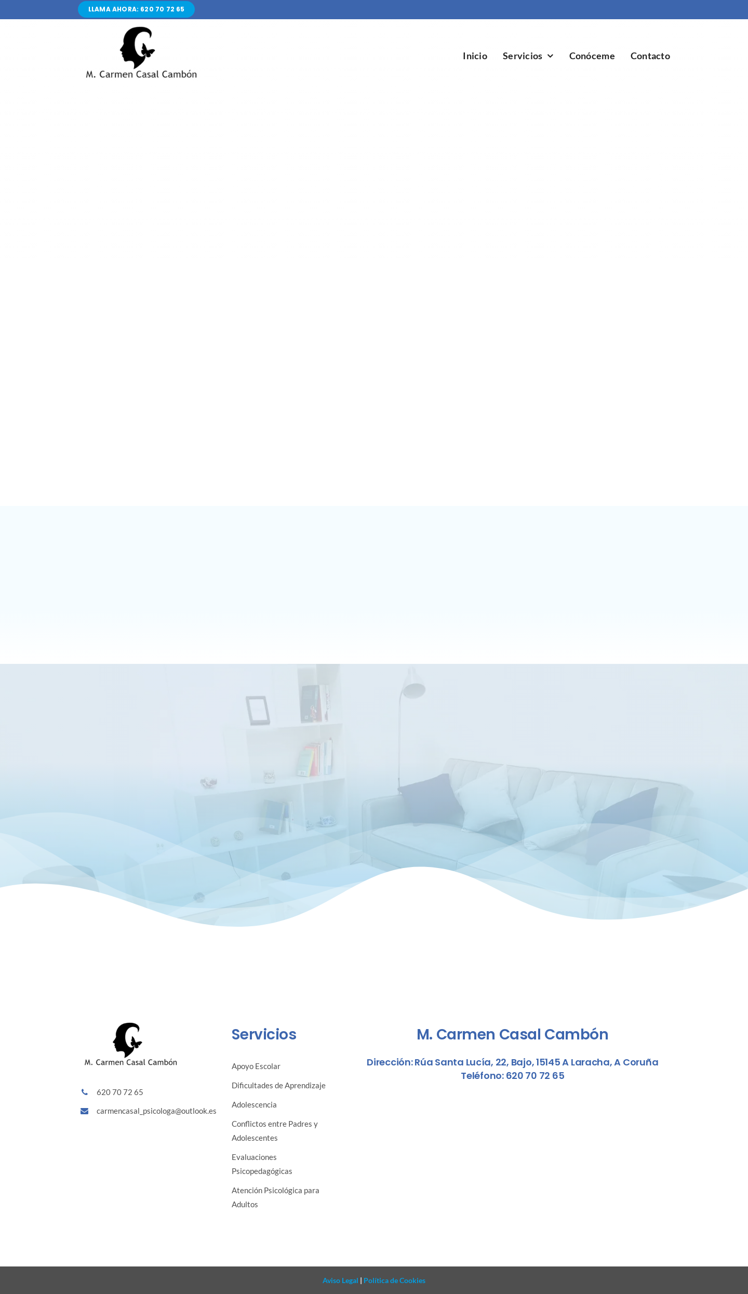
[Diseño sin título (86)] (140, 28)
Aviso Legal (340, 1280)
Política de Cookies (393, 1280)
